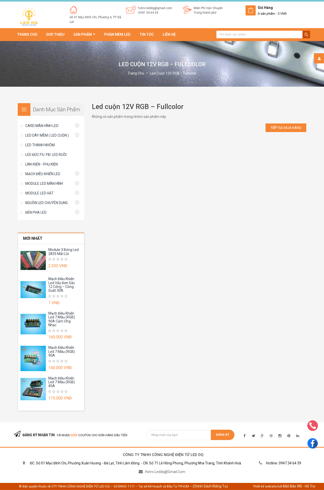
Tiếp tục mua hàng (286, 128)
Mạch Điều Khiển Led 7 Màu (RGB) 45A (61, 382)
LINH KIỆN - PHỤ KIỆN (41, 164)
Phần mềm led (117, 34)
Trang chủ (27, 34)
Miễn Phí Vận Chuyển (208, 8)
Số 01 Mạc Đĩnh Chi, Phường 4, (91, 17)
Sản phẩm (84, 34)
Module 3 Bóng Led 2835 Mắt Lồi (63, 252)
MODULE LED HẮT (39, 193)
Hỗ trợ (310, 486)
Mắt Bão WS (292, 486)
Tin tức (146, 34)
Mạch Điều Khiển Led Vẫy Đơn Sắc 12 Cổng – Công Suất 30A (61, 285)
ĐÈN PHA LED (36, 212)
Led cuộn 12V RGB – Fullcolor (173, 73)
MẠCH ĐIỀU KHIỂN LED (42, 174)
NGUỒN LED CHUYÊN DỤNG (46, 203)
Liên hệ (169, 34)
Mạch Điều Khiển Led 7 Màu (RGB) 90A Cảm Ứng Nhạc (61, 319)
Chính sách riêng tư (210, 486)
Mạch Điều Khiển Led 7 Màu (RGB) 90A (61, 351)
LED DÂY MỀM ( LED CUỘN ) (47, 135)
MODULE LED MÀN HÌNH (44, 184)
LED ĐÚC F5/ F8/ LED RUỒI (46, 155)
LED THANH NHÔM (40, 145)
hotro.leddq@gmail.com (155, 8)
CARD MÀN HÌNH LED (41, 126)
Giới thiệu (55, 34)
